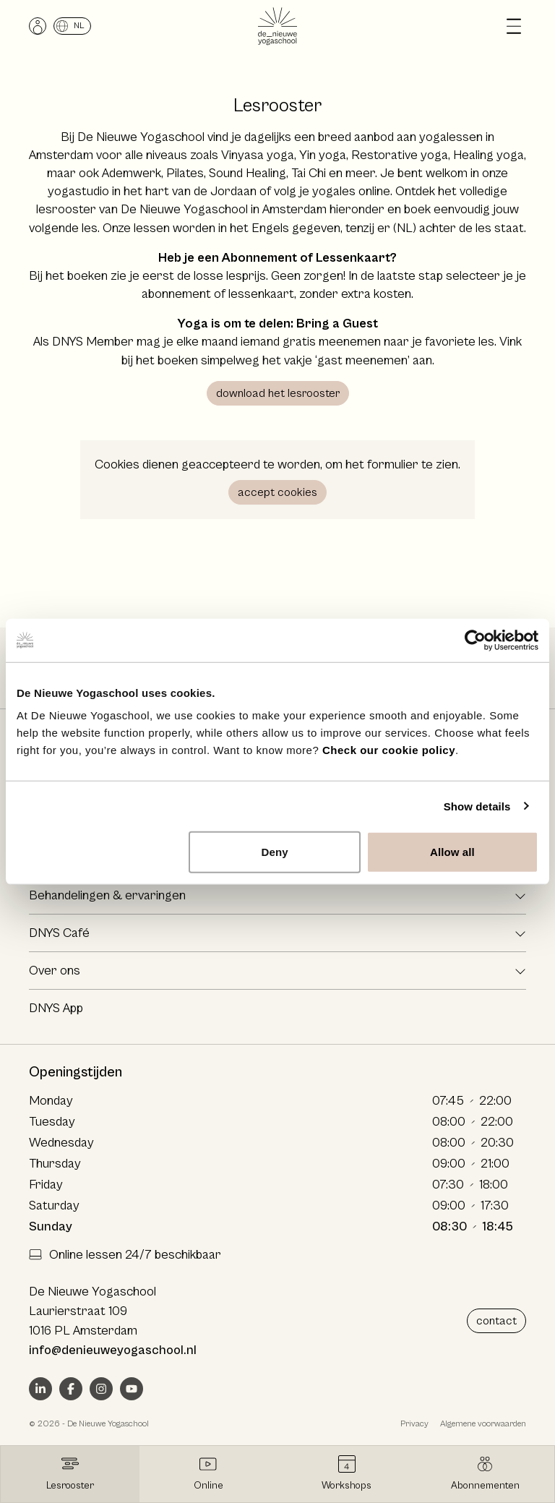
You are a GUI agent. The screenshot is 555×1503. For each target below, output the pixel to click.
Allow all (452, 852)
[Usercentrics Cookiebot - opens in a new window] (475, 640)
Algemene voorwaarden (483, 1424)
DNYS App (56, 1008)
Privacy (414, 1424)
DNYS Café (59, 933)
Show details (477, 806)
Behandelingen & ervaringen (107, 895)
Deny (275, 852)
